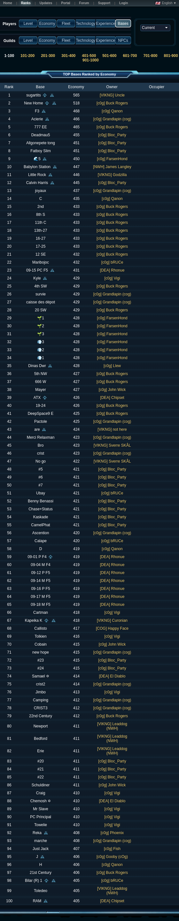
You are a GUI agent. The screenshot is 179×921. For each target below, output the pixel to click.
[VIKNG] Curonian (112, 620)
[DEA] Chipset (112, 397)
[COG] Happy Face (112, 628)
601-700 (130, 55)
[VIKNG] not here (112, 429)
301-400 (68, 55)
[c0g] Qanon (112, 111)
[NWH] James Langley (112, 167)
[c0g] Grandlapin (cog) (112, 119)
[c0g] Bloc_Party (112, 135)
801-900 (171, 55)
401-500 (89, 55)
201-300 (48, 55)
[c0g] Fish (112, 849)
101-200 (27, 55)
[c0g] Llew (112, 366)
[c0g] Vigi (112, 278)
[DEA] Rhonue (112, 270)
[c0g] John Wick (112, 389)
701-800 (150, 55)
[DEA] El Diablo (112, 676)
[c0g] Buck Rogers (112, 103)
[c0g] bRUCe (112, 262)
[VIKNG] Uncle (112, 95)
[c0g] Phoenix (112, 833)
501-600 (109, 55)
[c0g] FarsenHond (112, 159)
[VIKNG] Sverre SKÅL (112, 445)
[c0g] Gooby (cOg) (112, 856)
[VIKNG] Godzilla (112, 175)
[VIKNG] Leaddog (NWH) (112, 726)
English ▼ (165, 3)
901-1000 (90, 60)
